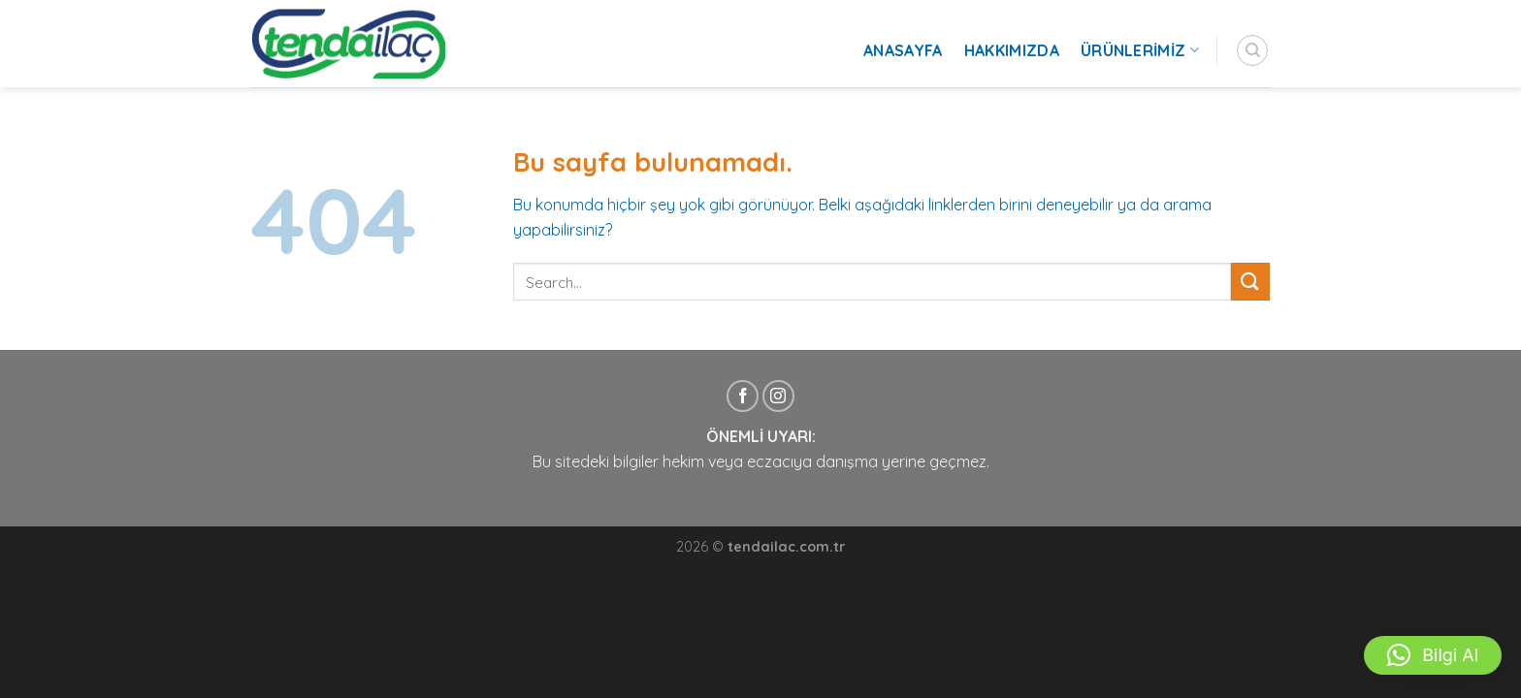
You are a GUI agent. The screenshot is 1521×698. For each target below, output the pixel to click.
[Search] (1252, 50)
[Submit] (1250, 282)
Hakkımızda (1011, 50)
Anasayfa (903, 50)
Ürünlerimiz (1140, 50)
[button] (1433, 655)
